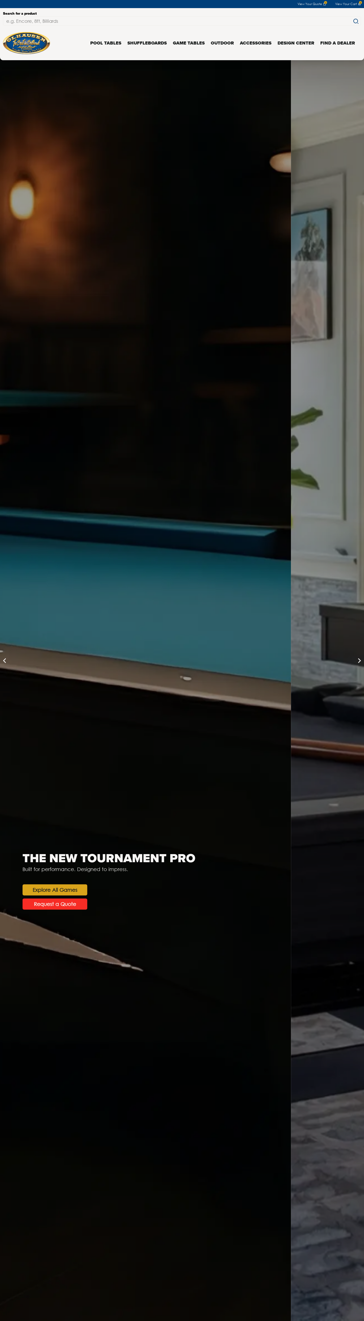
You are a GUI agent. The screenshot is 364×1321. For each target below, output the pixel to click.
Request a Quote (127, 904)
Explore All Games (127, 890)
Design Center (296, 43)
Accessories (255, 43)
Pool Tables (105, 43)
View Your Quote (312, 4)
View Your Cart (348, 4)
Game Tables (189, 43)
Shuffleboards (147, 43)
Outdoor (222, 43)
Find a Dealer (337, 43)
